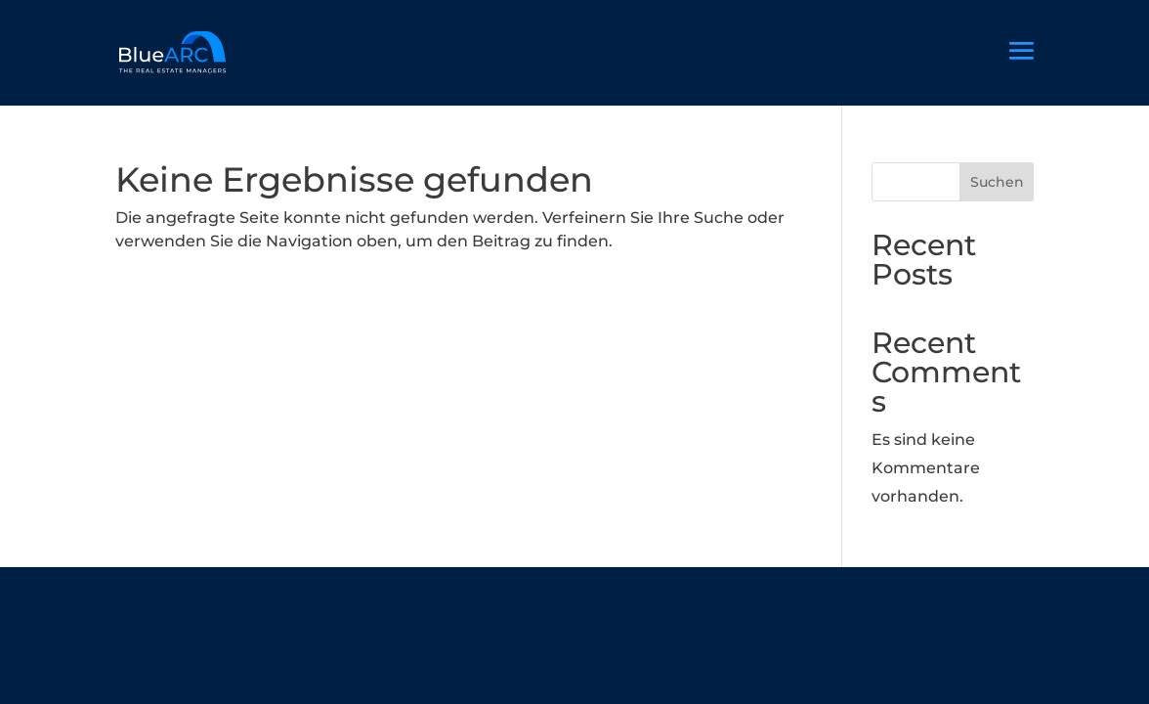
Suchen (997, 182)
